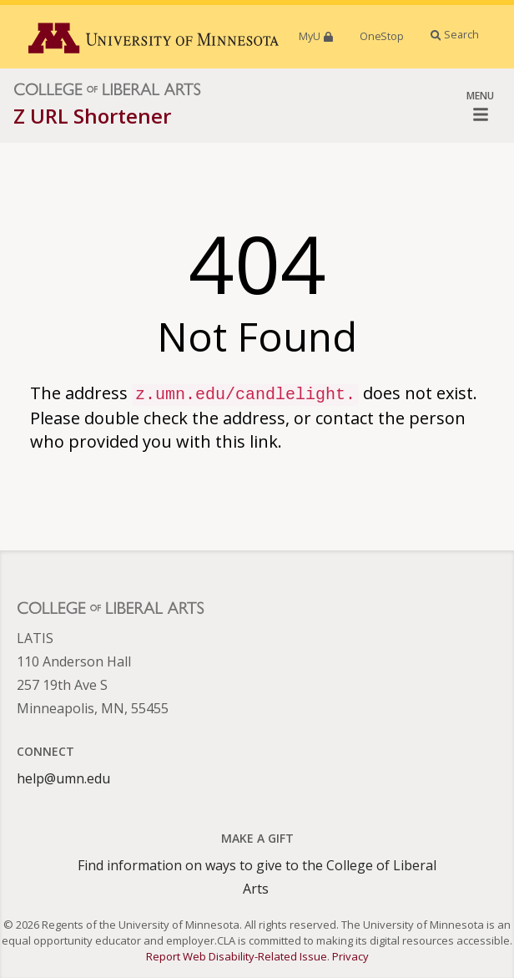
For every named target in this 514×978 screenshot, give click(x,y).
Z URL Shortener (92, 115)
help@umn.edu (63, 778)
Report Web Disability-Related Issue (236, 956)
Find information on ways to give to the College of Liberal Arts (257, 877)
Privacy (350, 956)
